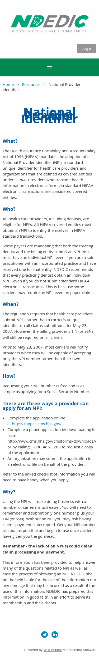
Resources (31, 84)
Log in (86, 48)
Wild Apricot (53, 650)
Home (8, 84)
